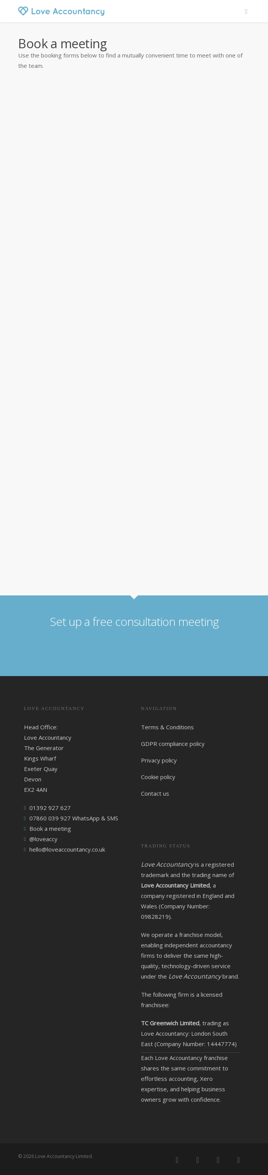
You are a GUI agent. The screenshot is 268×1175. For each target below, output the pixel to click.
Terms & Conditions (167, 727)
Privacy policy (159, 760)
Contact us (155, 793)
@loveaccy (43, 839)
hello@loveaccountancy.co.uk (67, 849)
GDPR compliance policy (173, 743)
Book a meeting (50, 828)
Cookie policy (158, 777)
